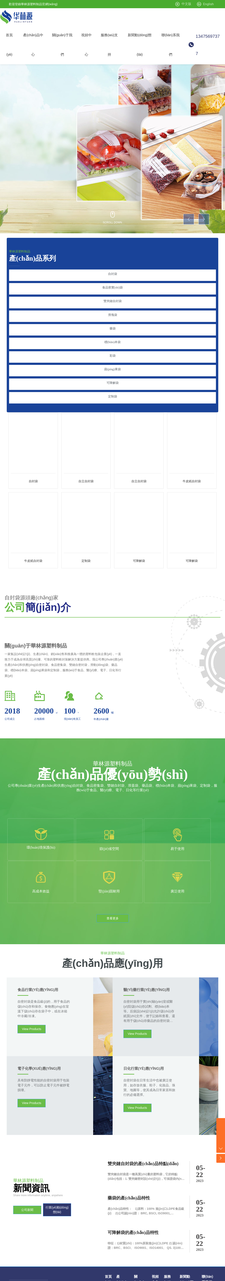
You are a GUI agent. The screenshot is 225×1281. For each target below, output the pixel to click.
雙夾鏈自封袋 (113, 296)
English (208, 4)
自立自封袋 (86, 457)
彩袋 (113, 341)
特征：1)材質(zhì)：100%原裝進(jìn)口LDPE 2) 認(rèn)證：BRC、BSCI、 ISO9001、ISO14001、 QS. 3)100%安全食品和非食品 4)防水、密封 (145, 1181)
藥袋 (113, 318)
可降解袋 (113, 363)
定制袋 (112, 375)
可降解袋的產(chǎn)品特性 (133, 1166)
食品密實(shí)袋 (112, 285)
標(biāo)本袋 (112, 330)
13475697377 (208, 45)
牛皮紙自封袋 (192, 457)
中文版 (186, 4)
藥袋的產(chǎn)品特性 (129, 1131)
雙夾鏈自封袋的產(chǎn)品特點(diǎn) (143, 1096)
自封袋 (112, 274)
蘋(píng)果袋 (112, 352)
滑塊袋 (112, 307)
